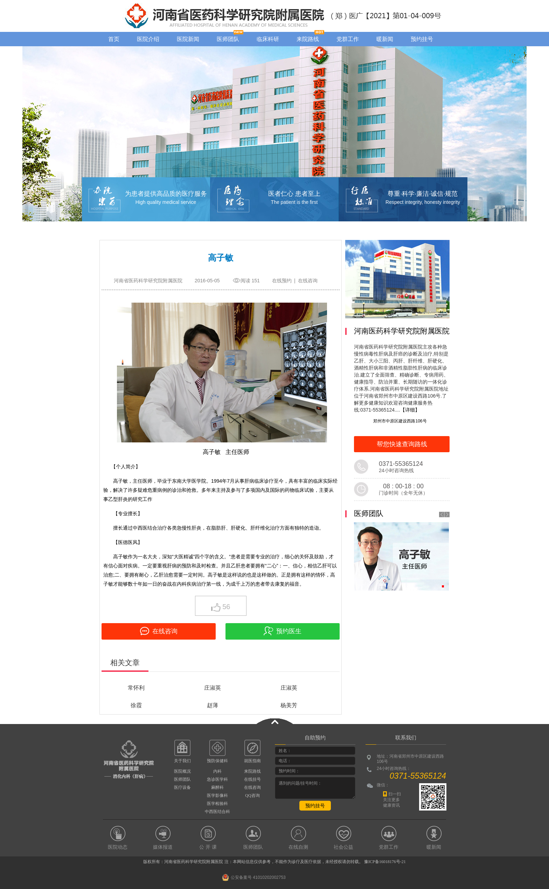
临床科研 (268, 39)
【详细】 (410, 410)
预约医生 (282, 630)
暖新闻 (384, 39)
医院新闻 (188, 39)
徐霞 (136, 705)
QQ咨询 (252, 795)
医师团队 (228, 39)
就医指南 (252, 760)
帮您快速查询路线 (402, 444)
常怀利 (136, 688)
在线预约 (282, 280)
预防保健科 (217, 760)
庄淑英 (212, 688)
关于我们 (182, 760)
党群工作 (347, 39)
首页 (113, 39)
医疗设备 (182, 787)
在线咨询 (308, 280)
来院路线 (308, 39)
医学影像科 (217, 795)
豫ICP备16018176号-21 (385, 861)
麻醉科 (217, 787)
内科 (217, 771)
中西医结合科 (217, 811)
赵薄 (212, 705)
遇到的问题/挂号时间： (315, 788)
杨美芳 (288, 705)
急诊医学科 (217, 779)
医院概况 (182, 771)
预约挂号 (422, 39)
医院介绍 (148, 39)
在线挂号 (252, 779)
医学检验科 (217, 803)
